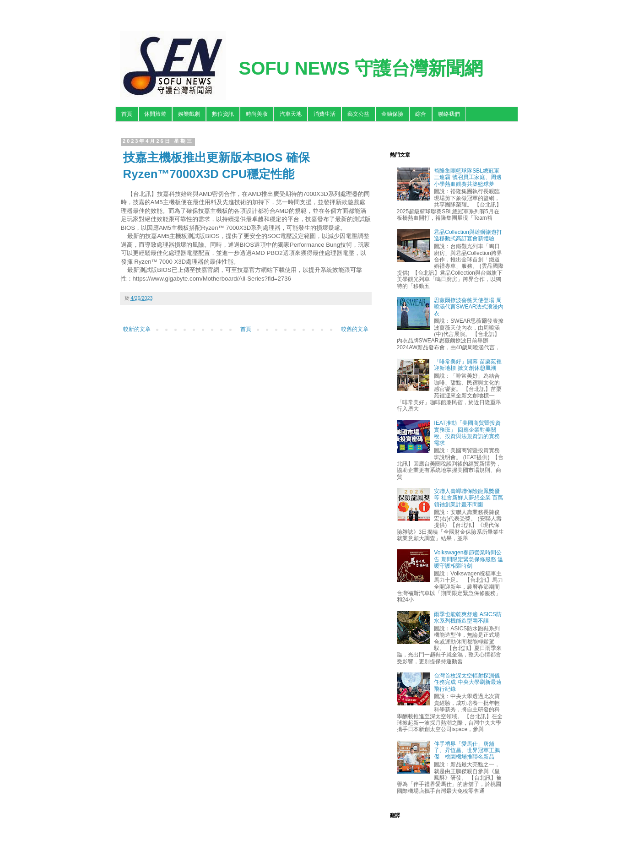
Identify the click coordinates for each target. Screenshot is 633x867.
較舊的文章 (354, 329)
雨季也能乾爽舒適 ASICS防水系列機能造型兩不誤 (467, 617)
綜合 (420, 114)
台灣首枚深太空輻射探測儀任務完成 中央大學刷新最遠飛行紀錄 (467, 682)
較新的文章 (137, 329)
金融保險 (392, 114)
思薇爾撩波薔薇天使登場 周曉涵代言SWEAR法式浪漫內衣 (468, 307)
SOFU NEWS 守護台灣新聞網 (361, 68)
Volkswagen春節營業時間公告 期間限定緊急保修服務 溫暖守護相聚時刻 (468, 559)
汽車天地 (291, 114)
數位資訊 (223, 114)
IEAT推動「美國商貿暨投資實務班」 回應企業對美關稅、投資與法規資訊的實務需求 (467, 433)
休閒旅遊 (155, 114)
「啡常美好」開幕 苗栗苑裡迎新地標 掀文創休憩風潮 (467, 364)
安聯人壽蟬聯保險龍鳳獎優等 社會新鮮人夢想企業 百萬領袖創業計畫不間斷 (468, 498)
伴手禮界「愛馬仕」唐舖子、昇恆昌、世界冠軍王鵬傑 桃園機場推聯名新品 (467, 750)
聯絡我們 (449, 114)
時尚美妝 (257, 114)
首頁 (126, 114)
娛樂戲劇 (189, 114)
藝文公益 (358, 114)
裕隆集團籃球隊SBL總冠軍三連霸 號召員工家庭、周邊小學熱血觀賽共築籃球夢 (467, 177)
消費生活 (324, 114)
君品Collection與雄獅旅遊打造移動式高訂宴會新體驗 (468, 235)
